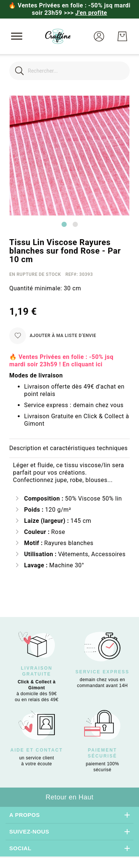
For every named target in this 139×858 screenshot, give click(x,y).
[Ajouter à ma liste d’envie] (52, 335)
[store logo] (58, 36)
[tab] (69, 448)
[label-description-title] (69, 448)
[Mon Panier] (122, 36)
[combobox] (69, 71)
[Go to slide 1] (64, 224)
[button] (99, 36)
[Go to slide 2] (75, 224)
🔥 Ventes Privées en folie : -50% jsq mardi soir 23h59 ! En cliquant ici (61, 360)
